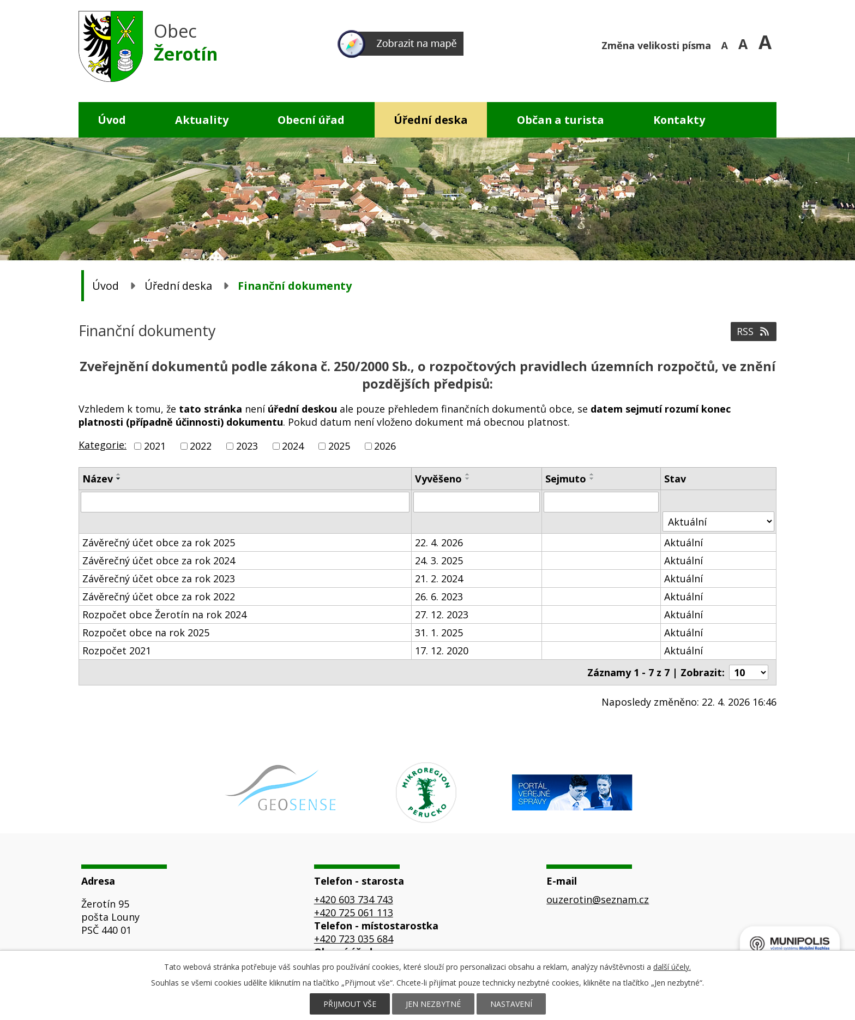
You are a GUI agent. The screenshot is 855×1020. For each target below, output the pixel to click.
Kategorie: (103, 444)
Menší (726, 44)
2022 (201, 445)
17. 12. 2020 (441, 650)
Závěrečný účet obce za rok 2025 (158, 542)
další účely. (672, 967)
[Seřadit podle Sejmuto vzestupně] (592, 474)
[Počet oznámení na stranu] (748, 672)
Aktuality (201, 119)
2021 (155, 445)
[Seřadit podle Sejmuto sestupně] (592, 478)
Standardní (747, 44)
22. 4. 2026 (439, 542)
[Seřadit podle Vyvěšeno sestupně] (468, 478)
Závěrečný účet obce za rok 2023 (158, 578)
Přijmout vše (349, 1004)
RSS (754, 331)
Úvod (112, 119)
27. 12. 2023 (441, 614)
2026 (385, 445)
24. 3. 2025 (439, 560)
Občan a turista (560, 119)
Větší (767, 44)
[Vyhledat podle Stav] (718, 521)
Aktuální (683, 542)
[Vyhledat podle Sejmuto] (601, 502)
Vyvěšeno (438, 478)
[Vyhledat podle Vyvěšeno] (476, 502)
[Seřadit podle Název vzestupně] (119, 474)
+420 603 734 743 (353, 899)
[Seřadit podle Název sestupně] (119, 478)
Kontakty (679, 119)
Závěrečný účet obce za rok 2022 (158, 596)
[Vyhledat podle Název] (245, 502)
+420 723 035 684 (353, 938)
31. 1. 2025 (439, 632)
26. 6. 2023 (439, 596)
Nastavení (511, 1004)
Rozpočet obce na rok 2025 (145, 632)
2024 (293, 445)
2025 (339, 445)
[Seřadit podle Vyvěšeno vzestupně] (468, 474)
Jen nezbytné (433, 1004)
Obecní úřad (311, 119)
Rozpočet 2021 (116, 650)
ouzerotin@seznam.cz (597, 899)
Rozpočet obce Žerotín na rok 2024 (164, 614)
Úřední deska (431, 119)
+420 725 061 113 (353, 912)
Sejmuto (565, 478)
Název (97, 478)
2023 (247, 445)
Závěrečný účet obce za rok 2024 (158, 560)
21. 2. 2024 (439, 578)
